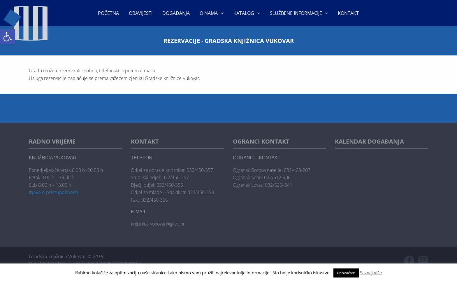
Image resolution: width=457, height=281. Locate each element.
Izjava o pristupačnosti (53, 192)
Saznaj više (371, 272)
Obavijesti (140, 13)
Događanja (176, 13)
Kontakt (348, 13)
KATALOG (243, 13)
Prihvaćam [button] (346, 272)
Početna (108, 13)
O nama (209, 13)
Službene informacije (296, 13)
